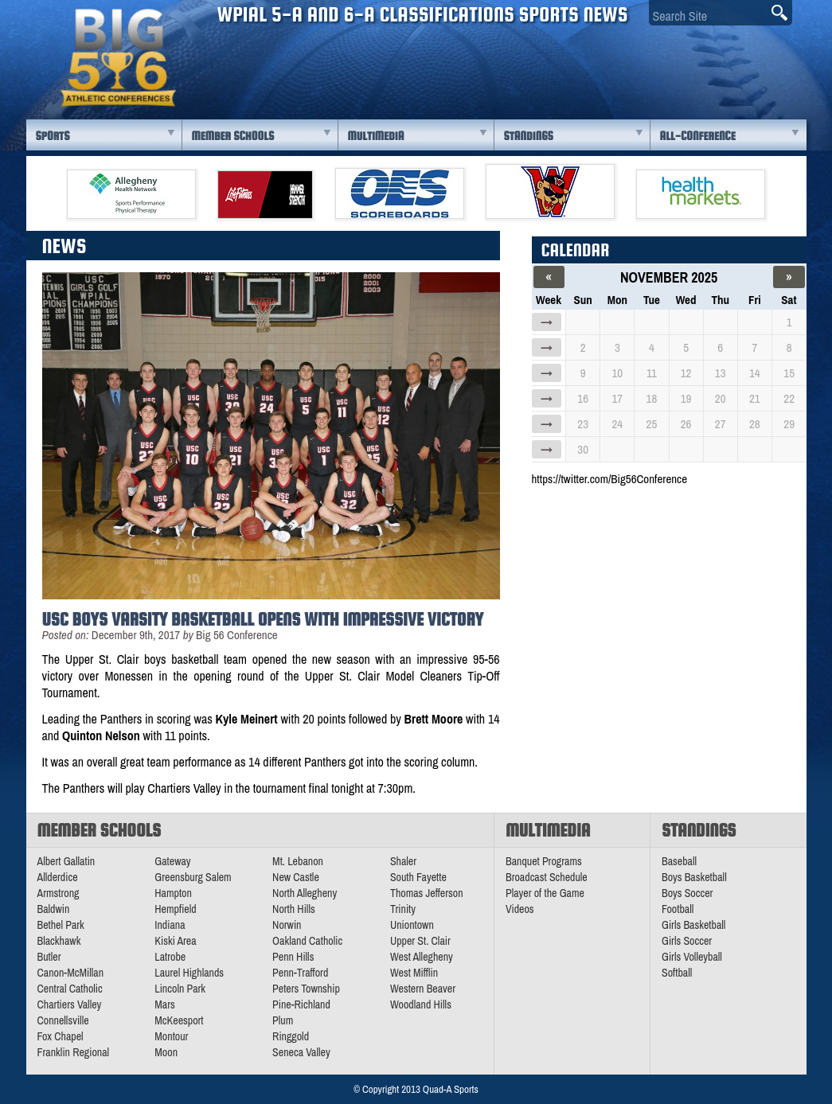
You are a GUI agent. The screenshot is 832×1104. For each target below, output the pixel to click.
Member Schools (233, 135)
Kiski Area (175, 941)
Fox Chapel (60, 1036)
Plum (282, 1020)
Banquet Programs (544, 861)
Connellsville (63, 1020)
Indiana (169, 925)
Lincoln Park (179, 988)
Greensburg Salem (192, 877)
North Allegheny (304, 893)
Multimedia (376, 135)
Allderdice (57, 877)
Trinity (403, 909)
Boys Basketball (694, 877)
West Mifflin (414, 973)
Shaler (403, 861)
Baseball (679, 861)
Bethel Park (60, 925)
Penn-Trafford (300, 973)
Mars (164, 1004)
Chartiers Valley (69, 1004)
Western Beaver (422, 988)
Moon (166, 1052)
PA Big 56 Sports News (117, 57)
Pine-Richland (301, 1004)
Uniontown (412, 925)
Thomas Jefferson (426, 893)
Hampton (173, 893)
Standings (528, 135)
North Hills (293, 909)
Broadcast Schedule (547, 877)
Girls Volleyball (692, 957)
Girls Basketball (693, 925)
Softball (677, 973)
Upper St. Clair (420, 941)
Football (677, 909)
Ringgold (290, 1036)
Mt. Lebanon (297, 861)
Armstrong (58, 893)
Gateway (172, 861)
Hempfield (175, 909)
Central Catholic (70, 988)
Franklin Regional (73, 1052)
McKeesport (178, 1020)
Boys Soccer (687, 893)
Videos (520, 909)
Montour (171, 1036)
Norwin (286, 925)
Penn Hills (293, 957)
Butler (49, 957)
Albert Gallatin (66, 861)
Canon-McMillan (70, 973)
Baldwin (53, 909)
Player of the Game (545, 893)
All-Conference (698, 135)
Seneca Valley (301, 1052)
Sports (53, 135)
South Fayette (418, 877)
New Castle (295, 877)
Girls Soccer (687, 941)
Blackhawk (59, 941)
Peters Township (306, 988)
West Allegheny (421, 957)
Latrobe (170, 957)
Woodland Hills (420, 1004)
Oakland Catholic (307, 941)
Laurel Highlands (189, 973)
